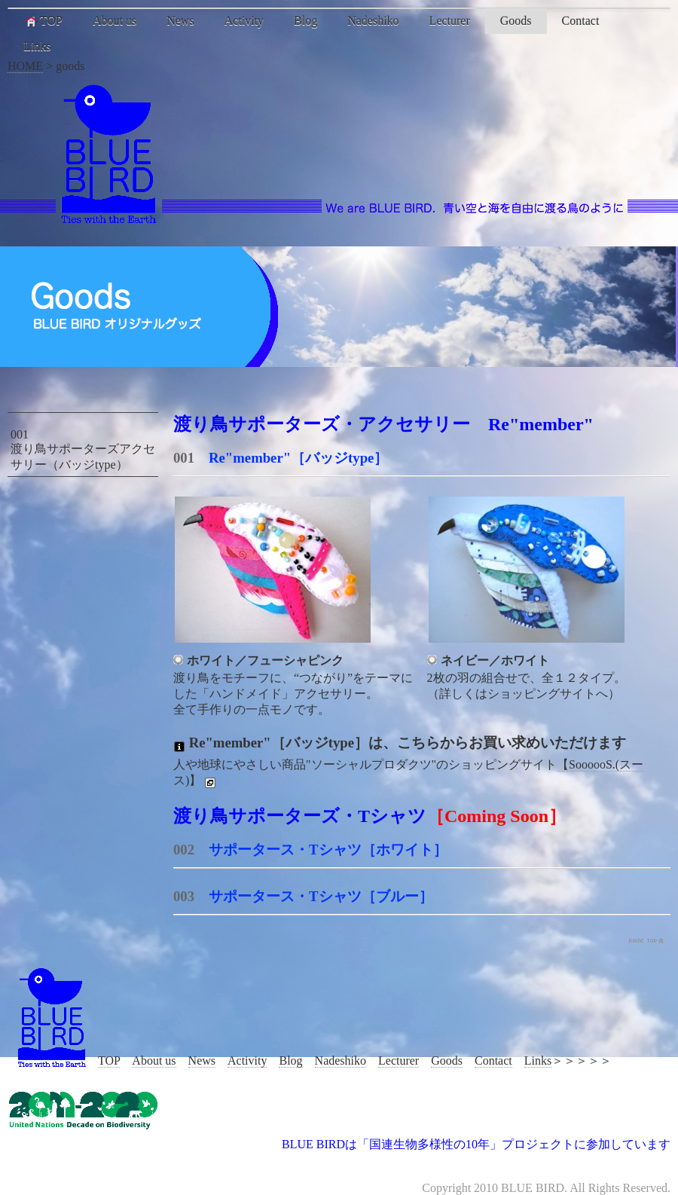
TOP (43, 21)
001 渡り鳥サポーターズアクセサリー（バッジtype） (83, 449)
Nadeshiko (373, 20)
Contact (581, 20)
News (180, 20)
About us (114, 20)
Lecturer (449, 20)
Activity (244, 20)
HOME (25, 66)
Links (36, 46)
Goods (516, 20)
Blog (305, 20)
